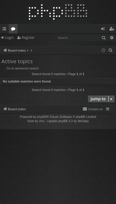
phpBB (41, 116)
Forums (14, 29)
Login (9, 37)
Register (28, 37)
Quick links (5, 29)
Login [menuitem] (104, 29)
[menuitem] (110, 50)
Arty (42, 121)
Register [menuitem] (113, 29)
